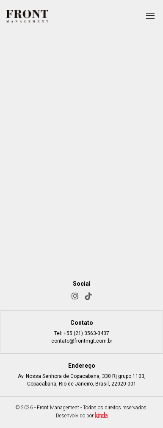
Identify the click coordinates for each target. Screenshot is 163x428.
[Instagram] (75, 296)
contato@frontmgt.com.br (81, 341)
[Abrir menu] (150, 15)
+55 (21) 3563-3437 (86, 333)
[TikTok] (88, 296)
